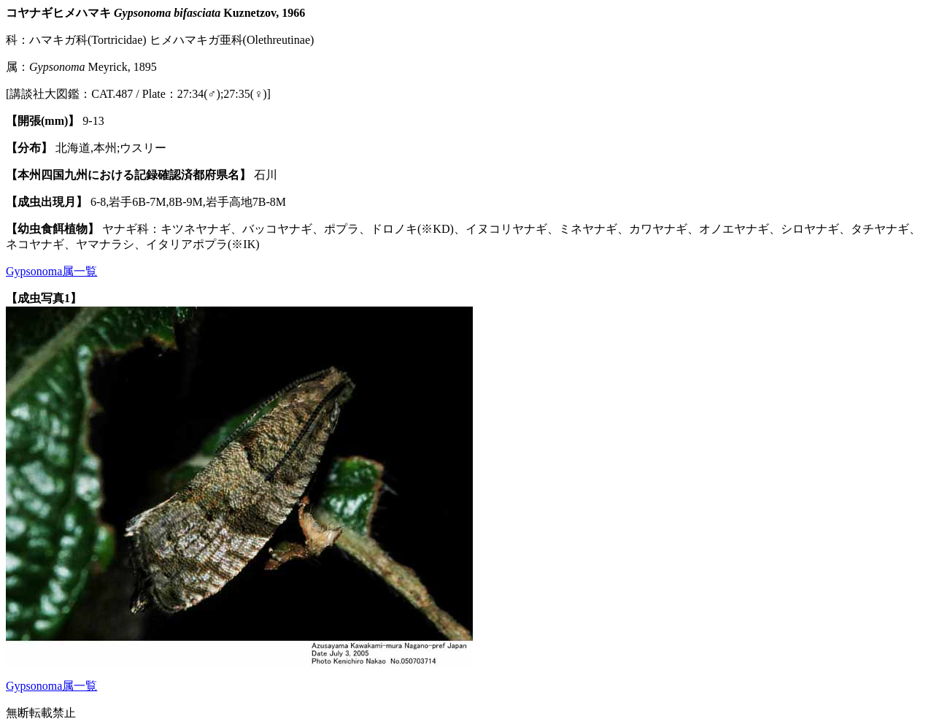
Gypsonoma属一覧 (51, 271)
